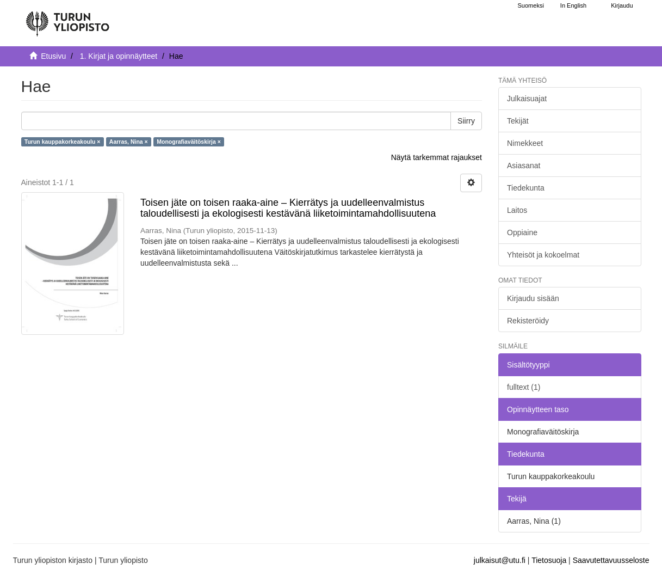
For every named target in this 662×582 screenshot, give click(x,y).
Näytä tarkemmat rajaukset (436, 157)
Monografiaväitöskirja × (189, 141)
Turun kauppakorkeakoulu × (62, 141)
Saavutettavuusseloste (611, 560)
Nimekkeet (525, 143)
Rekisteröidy (528, 320)
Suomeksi (531, 5)
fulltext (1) (523, 387)
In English (573, 5)
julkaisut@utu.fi (499, 560)
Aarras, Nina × (128, 141)
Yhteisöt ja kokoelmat (543, 254)
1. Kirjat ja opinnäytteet (118, 56)
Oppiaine (522, 232)
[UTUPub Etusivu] (67, 19)
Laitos (517, 210)
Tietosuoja (548, 560)
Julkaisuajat (527, 98)
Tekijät (518, 121)
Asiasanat (523, 165)
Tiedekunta (526, 187)
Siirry (466, 121)
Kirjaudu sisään (533, 298)
